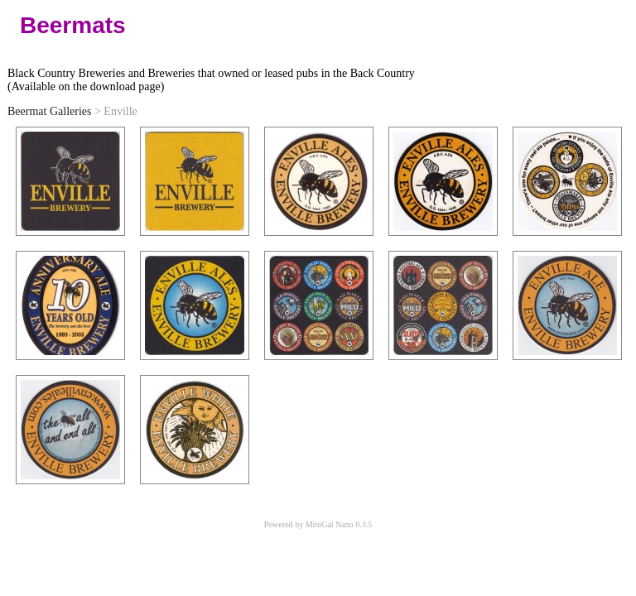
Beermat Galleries (49, 111)
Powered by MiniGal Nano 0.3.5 (318, 524)
